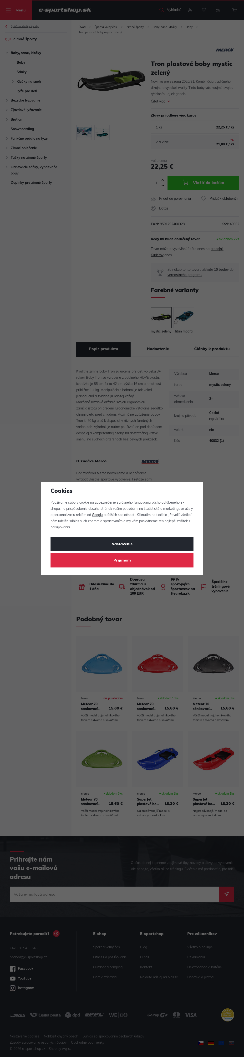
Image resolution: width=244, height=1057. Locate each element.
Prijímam (122, 560)
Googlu (97, 515)
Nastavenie (122, 544)
